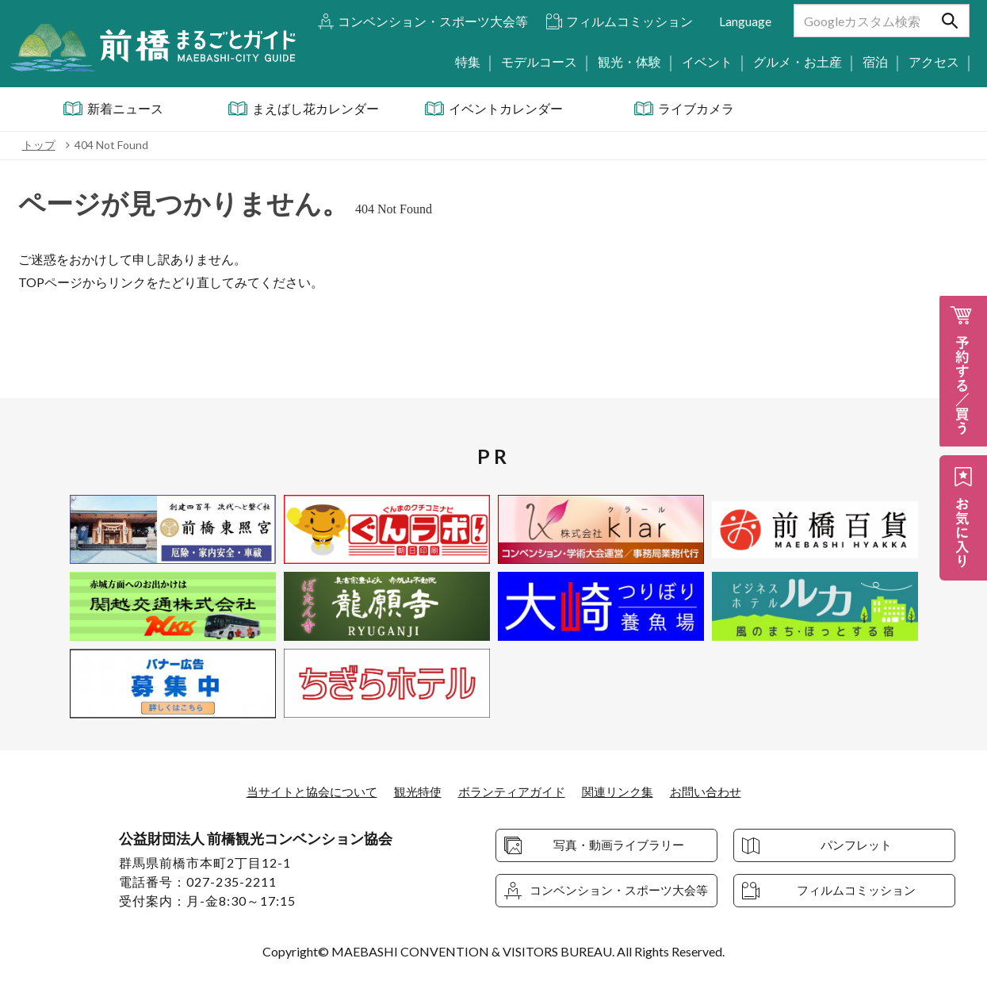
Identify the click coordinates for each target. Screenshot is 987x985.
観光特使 (413, 791)
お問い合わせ (717, 791)
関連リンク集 (625, 791)
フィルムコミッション (629, 21)
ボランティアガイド (513, 791)
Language (745, 21)
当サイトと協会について (302, 791)
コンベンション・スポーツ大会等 (433, 21)
